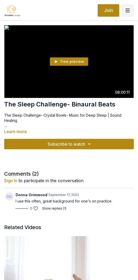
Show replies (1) (54, 208)
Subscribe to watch (70, 144)
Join (108, 10)
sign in (10, 180)
